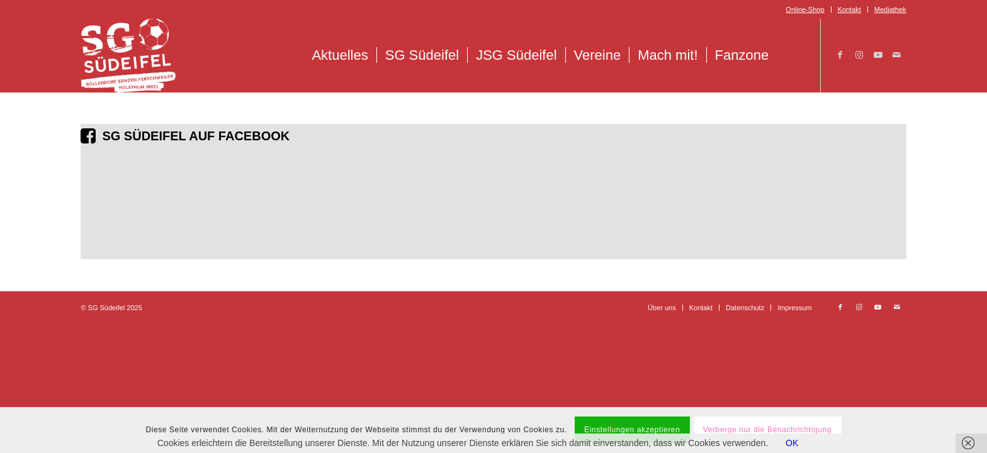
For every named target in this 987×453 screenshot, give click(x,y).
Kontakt (849, 9)
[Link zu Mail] (897, 54)
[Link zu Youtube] (878, 54)
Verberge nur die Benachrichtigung (767, 429)
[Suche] (790, 55)
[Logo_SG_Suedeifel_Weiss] (128, 55)
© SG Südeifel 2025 (111, 307)
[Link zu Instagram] (859, 54)
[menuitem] (805, 9)
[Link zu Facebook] (840, 54)
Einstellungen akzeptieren (632, 429)
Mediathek (890, 9)
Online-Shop (805, 9)
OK (792, 443)
